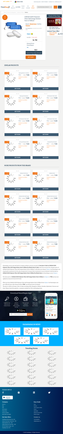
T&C (28, 47)
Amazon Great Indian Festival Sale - (9, 421)
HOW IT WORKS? (44, 1)
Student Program (37, 414)
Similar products (11, 65)
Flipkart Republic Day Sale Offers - (9, 424)
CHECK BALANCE (37, 1)
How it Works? (4, 409)
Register (55, 7)
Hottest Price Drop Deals (38, 412)
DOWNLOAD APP (58, 1)
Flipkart (28, 25)
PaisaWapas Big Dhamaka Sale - (8, 419)
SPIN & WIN (18, 1)
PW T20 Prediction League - (8, 426)
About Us (3, 404)
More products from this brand (17, 165)
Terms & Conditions (5, 412)
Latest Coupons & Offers (38, 407)
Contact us (37, 417)
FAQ (3, 407)
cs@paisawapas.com (37, 421)
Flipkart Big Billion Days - (7, 422)
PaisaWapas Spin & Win (6, 427)
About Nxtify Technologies (6, 414)
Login (59, 7)
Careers (35, 409)
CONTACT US (51, 1)
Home (35, 404)
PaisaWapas (28, 432)
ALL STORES (18, 7)
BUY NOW (30, 57)
